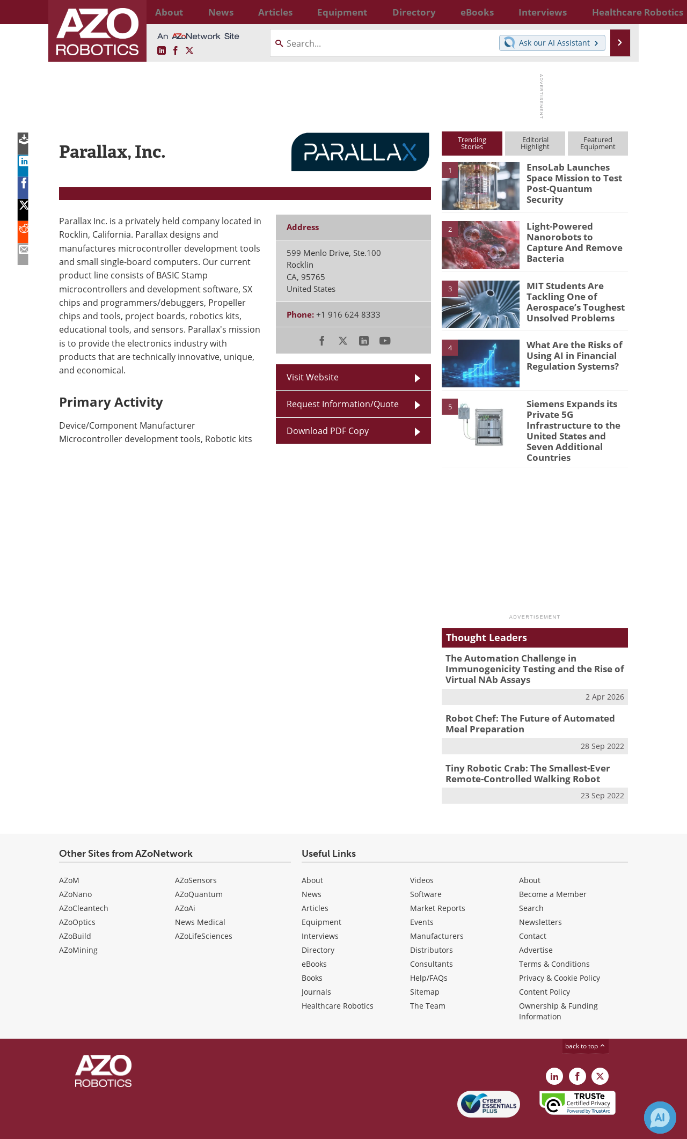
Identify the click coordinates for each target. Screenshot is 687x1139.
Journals (316, 968)
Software (426, 870)
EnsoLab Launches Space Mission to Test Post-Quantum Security (576, 176)
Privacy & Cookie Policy (559, 954)
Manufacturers (437, 912)
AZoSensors (196, 856)
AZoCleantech (83, 884)
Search (531, 884)
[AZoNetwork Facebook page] (175, 51)
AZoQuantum (199, 870)
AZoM (69, 856)
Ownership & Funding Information (558, 987)
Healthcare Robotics (338, 982)
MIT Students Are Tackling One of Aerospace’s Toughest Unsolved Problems (570, 300)
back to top (585, 1022)
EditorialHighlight (535, 143)
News (311, 870)
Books (312, 954)
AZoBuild (75, 912)
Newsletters (540, 898)
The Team (427, 982)
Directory (318, 926)
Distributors (431, 926)
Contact (532, 912)
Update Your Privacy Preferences (140, 1125)
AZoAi (185, 884)
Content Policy (544, 968)
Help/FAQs (429, 954)
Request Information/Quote (343, 404)
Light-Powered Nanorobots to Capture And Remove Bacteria (573, 236)
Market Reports (437, 884)
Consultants (431, 940)
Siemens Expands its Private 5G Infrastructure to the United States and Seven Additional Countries (576, 422)
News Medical (200, 898)
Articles (315, 884)
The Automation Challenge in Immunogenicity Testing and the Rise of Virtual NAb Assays (526, 651)
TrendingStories (472, 143)
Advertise (536, 926)
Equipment (321, 898)
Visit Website (313, 377)
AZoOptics (77, 898)
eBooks (314, 940)
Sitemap (425, 968)
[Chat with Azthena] (660, 1117)
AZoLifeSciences (203, 912)
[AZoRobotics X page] (189, 51)
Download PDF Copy (328, 431)
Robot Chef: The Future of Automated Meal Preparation (532, 703)
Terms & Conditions (554, 940)
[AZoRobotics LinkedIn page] (161, 51)
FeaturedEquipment (598, 143)
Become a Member (553, 870)
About (312, 856)
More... (616, 11)
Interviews (320, 912)
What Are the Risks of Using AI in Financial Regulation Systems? (570, 354)
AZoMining (78, 926)
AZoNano (75, 870)
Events (422, 898)
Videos (422, 856)
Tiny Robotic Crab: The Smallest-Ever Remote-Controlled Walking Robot (520, 750)
